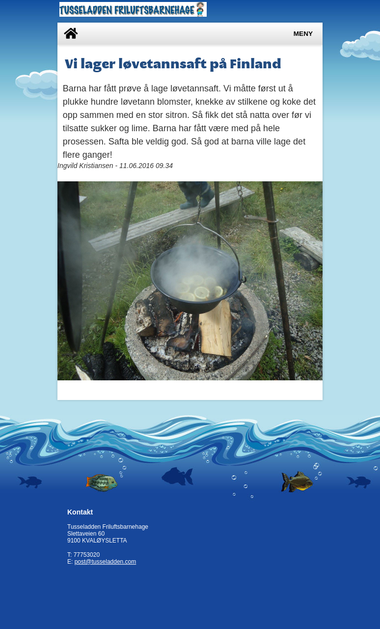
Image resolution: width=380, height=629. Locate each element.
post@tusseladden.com (105, 561)
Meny (303, 33)
